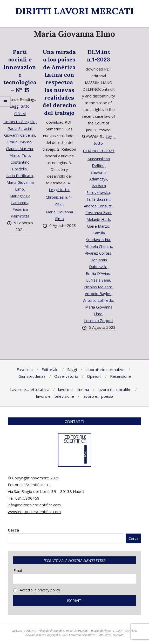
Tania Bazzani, (98, 199)
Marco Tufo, (20, 155)
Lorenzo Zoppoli (98, 320)
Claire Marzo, (98, 226)
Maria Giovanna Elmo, (20, 186)
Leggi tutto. (20, 106)
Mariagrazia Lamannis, (20, 199)
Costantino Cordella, (20, 165)
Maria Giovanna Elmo (59, 215)
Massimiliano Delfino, (98, 162)
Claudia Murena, (20, 148)
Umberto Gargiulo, (20, 121)
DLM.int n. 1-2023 (98, 150)
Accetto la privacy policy (36, 590)
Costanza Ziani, (98, 212)
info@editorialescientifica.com (34, 504)
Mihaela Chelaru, (98, 246)
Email (18, 570)
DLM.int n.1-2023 (98, 55)
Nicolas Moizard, (98, 286)
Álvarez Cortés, (98, 253)
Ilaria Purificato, (20, 175)
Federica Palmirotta (20, 213)
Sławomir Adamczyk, (98, 175)
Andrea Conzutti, (98, 205)
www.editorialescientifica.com (34, 511)
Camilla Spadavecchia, (98, 236)
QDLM (20, 113)
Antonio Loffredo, (98, 300)
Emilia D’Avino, (20, 141)
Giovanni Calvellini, (20, 135)
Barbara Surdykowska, (98, 189)
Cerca (13, 530)
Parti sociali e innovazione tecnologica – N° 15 (19, 71)
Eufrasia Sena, (98, 280)
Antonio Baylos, (98, 293)
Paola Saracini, (20, 128)
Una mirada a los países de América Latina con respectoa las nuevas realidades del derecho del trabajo (59, 82)
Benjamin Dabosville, (99, 263)
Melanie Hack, (98, 219)
